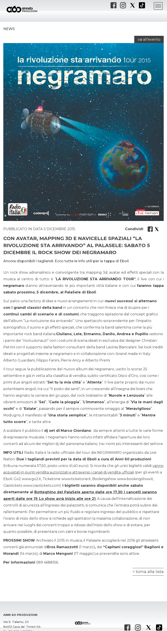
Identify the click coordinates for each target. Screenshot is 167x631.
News (9, 29)
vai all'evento (149, 39)
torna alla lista (150, 571)
